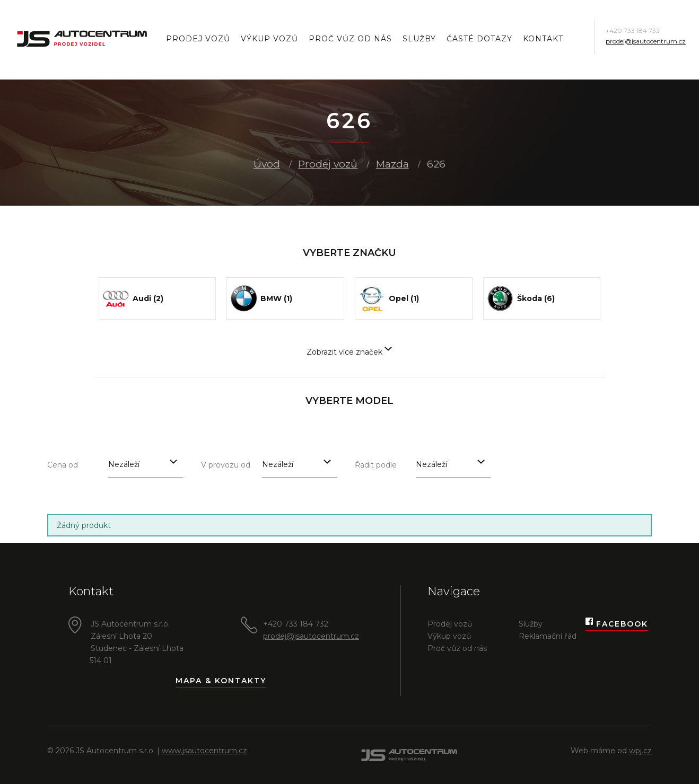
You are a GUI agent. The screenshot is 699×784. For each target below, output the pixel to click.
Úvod (267, 164)
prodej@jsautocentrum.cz (646, 41)
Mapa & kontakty (221, 680)
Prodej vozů (198, 38)
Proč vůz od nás (350, 38)
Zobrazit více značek (349, 352)
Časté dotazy (479, 38)
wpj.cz (640, 750)
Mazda (392, 164)
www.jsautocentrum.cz (204, 750)
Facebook (617, 624)
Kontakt (543, 38)
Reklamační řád (547, 636)
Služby (419, 38)
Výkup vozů (269, 38)
